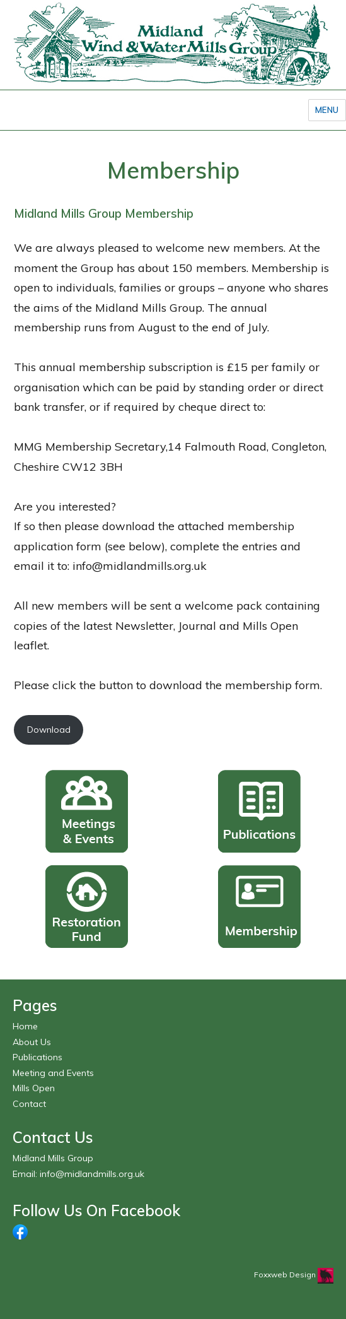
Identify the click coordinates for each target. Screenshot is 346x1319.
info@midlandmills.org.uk (92, 1174)
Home (25, 1026)
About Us (32, 1042)
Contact (29, 1103)
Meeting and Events (53, 1073)
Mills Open (34, 1088)
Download (49, 729)
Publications (37, 1057)
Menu (327, 110)
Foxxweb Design (286, 1274)
